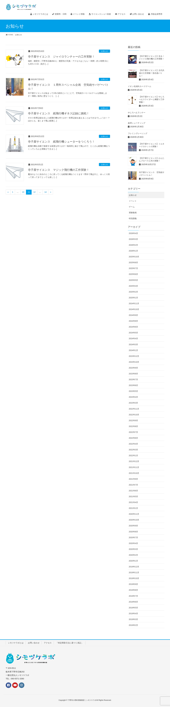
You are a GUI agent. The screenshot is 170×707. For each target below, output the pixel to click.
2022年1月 (133, 455)
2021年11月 (134, 467)
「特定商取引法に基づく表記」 (69, 643)
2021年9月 (133, 479)
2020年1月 (133, 561)
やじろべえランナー (136, 112)
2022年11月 (134, 409)
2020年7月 (133, 537)
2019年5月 (133, 608)
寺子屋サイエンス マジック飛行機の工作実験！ (58, 169)
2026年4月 (133, 233)
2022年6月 (133, 438)
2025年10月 (134, 257)
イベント (133, 201)
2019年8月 (133, 590)
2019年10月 (134, 578)
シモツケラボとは (16, 643)
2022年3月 (133, 450)
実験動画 (133, 212)
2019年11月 (134, 572)
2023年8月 (133, 374)
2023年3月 (133, 403)
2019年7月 (133, 596)
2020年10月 (134, 520)
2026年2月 (133, 245)
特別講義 (133, 218)
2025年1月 (133, 298)
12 (34, 192)
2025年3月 (133, 286)
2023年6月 (133, 385)
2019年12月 (134, 567)
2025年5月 (133, 280)
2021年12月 (134, 461)
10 (23, 192)
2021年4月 (133, 502)
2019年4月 (133, 613)
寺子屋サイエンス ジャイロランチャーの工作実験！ (61, 56)
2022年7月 (133, 432)
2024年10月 (134, 309)
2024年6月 (133, 327)
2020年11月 (134, 514)
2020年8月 (133, 532)
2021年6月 (133, 491)
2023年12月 (134, 356)
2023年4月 (133, 397)
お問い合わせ (34, 643)
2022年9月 (133, 420)
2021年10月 (134, 473)
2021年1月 (133, 508)
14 (45, 192)
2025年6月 (133, 274)
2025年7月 (133, 268)
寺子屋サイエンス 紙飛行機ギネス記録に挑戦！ (58, 113)
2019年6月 (133, 602)
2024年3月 (133, 344)
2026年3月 (133, 239)
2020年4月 (133, 543)
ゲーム (132, 207)
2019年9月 (133, 584)
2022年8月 (133, 426)
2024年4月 (133, 338)
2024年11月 (134, 303)
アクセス (48, 643)
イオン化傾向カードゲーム (139, 86)
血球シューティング (136, 123)
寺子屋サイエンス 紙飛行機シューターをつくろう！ (61, 141)
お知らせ (104, 51)
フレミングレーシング (137, 133)
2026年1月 (133, 251)
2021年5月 (133, 496)
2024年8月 (133, 321)
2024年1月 (133, 350)
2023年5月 (133, 391)
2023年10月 (134, 362)
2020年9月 (133, 526)
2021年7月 (133, 485)
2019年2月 (133, 625)
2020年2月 (133, 555)
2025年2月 (133, 292)
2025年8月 (133, 262)
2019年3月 (133, 619)
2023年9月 (133, 368)
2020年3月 (133, 549)
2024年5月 (133, 333)
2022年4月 (133, 444)
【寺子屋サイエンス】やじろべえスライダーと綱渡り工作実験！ (151, 99)
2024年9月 (133, 315)
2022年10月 (134, 415)
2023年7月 (133, 379)
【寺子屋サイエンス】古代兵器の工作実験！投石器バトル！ (151, 73)
